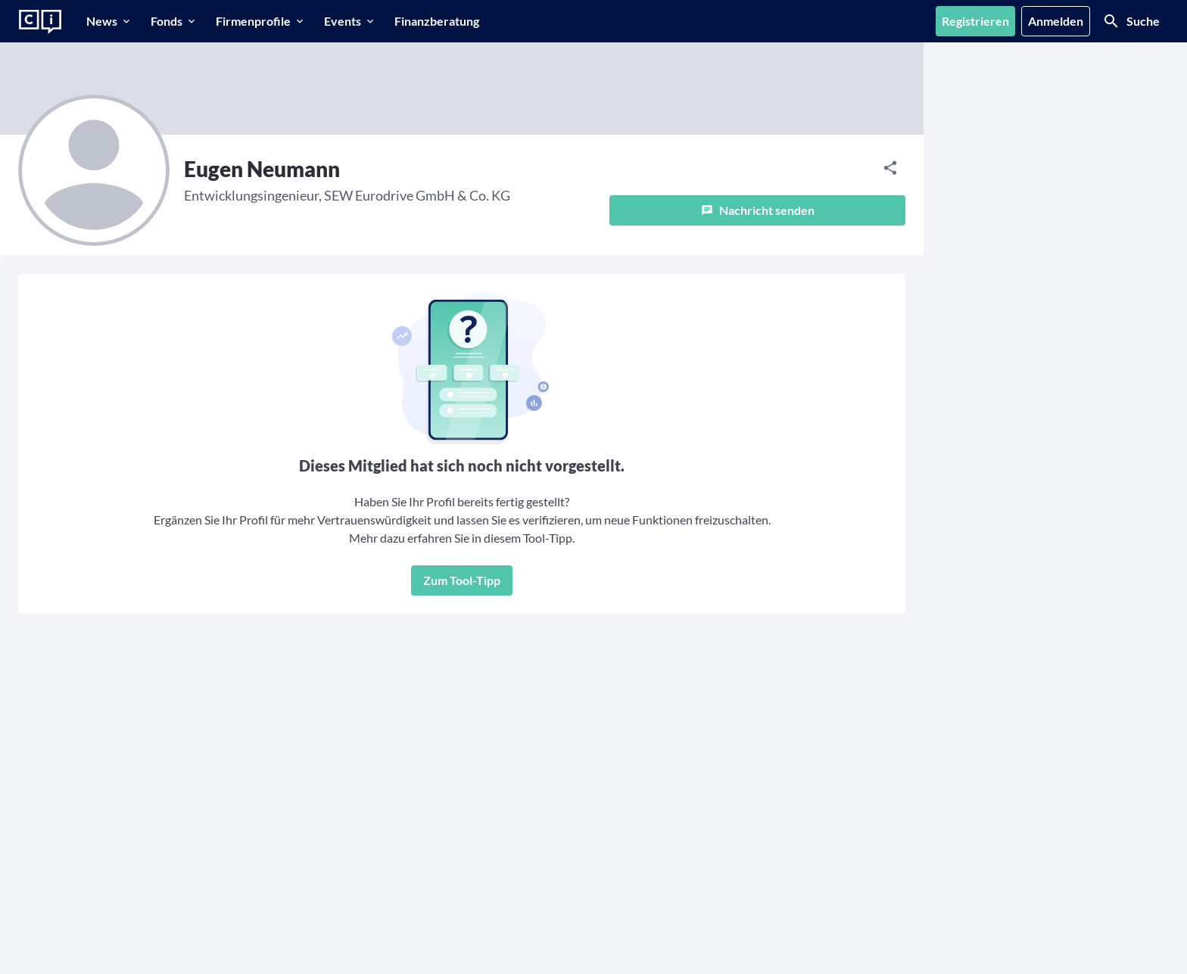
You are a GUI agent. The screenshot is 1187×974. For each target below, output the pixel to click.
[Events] (350, 21)
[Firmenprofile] (261, 21)
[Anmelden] (1055, 21)
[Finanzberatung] (436, 21)
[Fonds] (174, 21)
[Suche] (1131, 21)
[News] (109, 21)
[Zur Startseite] (40, 22)
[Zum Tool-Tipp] (461, 580)
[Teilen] (890, 168)
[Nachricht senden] (757, 210)
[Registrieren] (975, 21)
